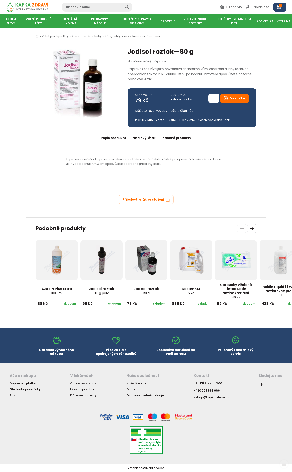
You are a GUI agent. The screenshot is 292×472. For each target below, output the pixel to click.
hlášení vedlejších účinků (214, 120)
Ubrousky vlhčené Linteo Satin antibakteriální (236, 290)
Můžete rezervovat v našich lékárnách (165, 110)
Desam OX (191, 290)
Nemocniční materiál (146, 36)
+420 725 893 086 (207, 391)
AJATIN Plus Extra (56, 290)
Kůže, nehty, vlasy (117, 36)
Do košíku (234, 98)
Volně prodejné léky (55, 36)
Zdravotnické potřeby (87, 36)
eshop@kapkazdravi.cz (211, 397)
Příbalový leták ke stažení (146, 199)
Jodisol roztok (101, 290)
